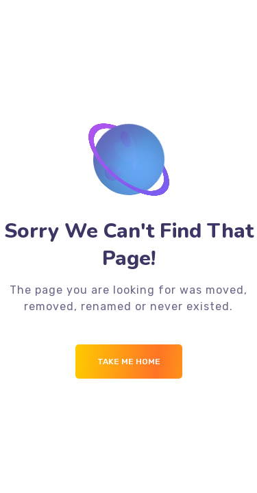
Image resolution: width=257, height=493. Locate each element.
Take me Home (128, 361)
